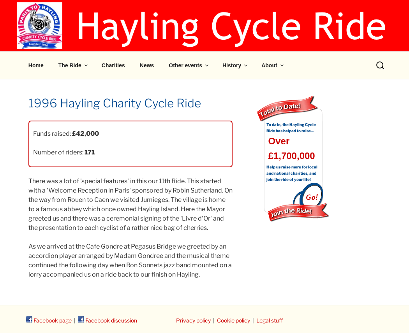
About (272, 65)
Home (36, 65)
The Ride (73, 65)
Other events (189, 65)
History (235, 65)
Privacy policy (193, 320)
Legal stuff (269, 320)
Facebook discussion (107, 320)
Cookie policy (233, 320)
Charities (113, 65)
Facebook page (49, 320)
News (147, 65)
